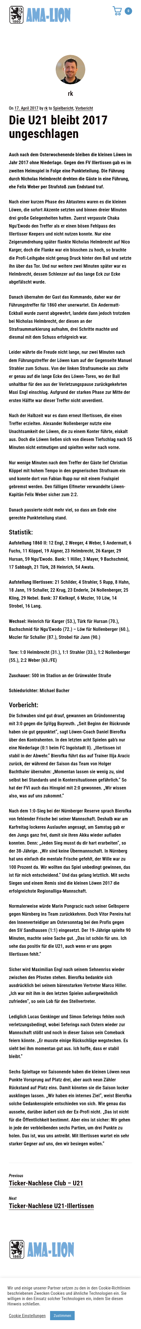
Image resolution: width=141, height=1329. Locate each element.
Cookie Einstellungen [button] (27, 1315)
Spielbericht (63, 108)
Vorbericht (84, 108)
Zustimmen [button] (62, 1315)
